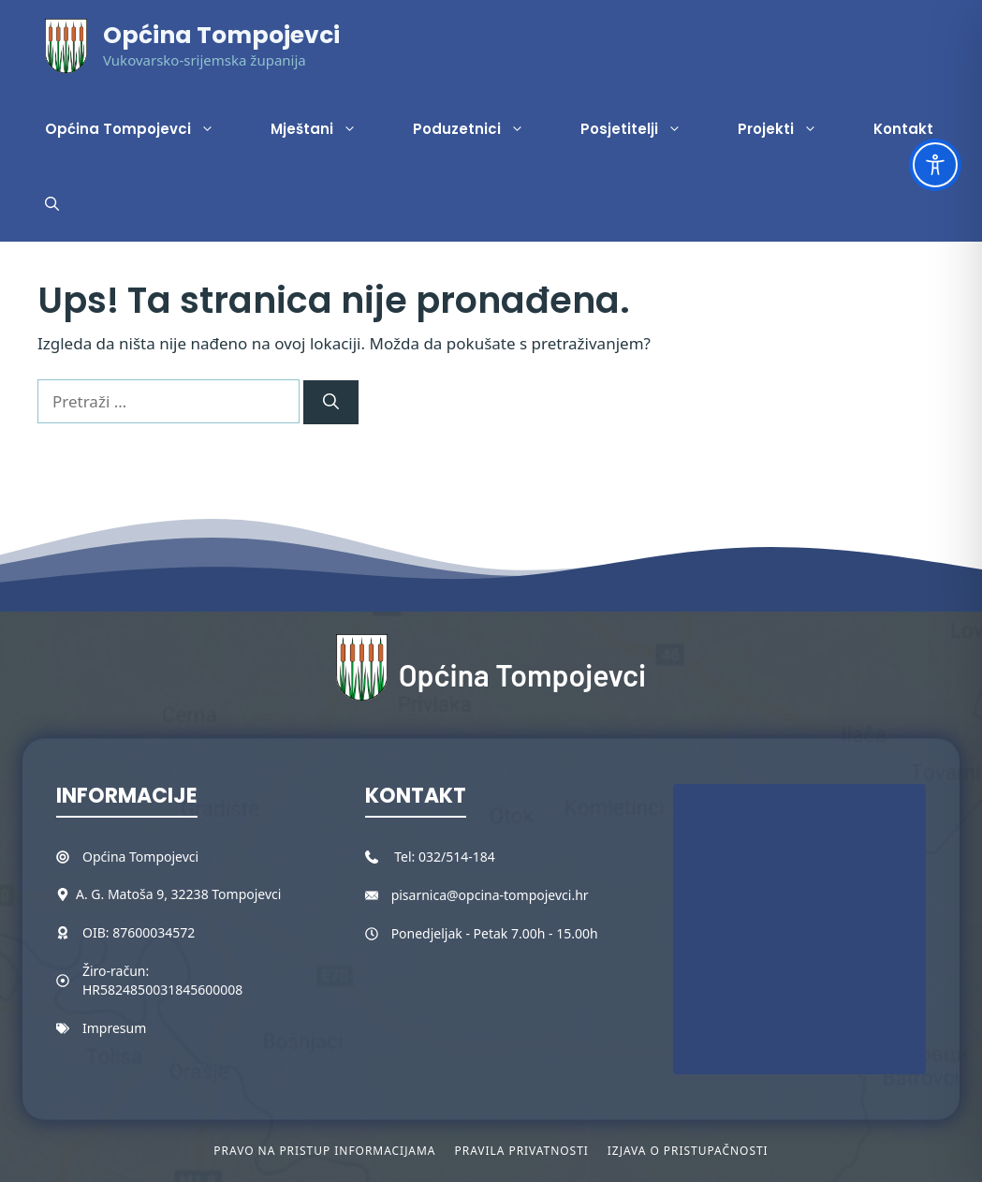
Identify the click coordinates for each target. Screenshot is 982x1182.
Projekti (791, 129)
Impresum (114, 1028)
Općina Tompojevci (221, 35)
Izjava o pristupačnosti (688, 1151)
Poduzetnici (482, 129)
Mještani (328, 129)
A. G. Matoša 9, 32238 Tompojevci (178, 894)
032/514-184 (456, 856)
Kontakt (903, 129)
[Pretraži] (331, 402)
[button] (52, 204)
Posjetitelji (645, 129)
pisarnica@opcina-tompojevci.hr (490, 895)
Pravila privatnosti (521, 1151)
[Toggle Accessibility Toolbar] (935, 164)
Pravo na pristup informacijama (324, 1151)
